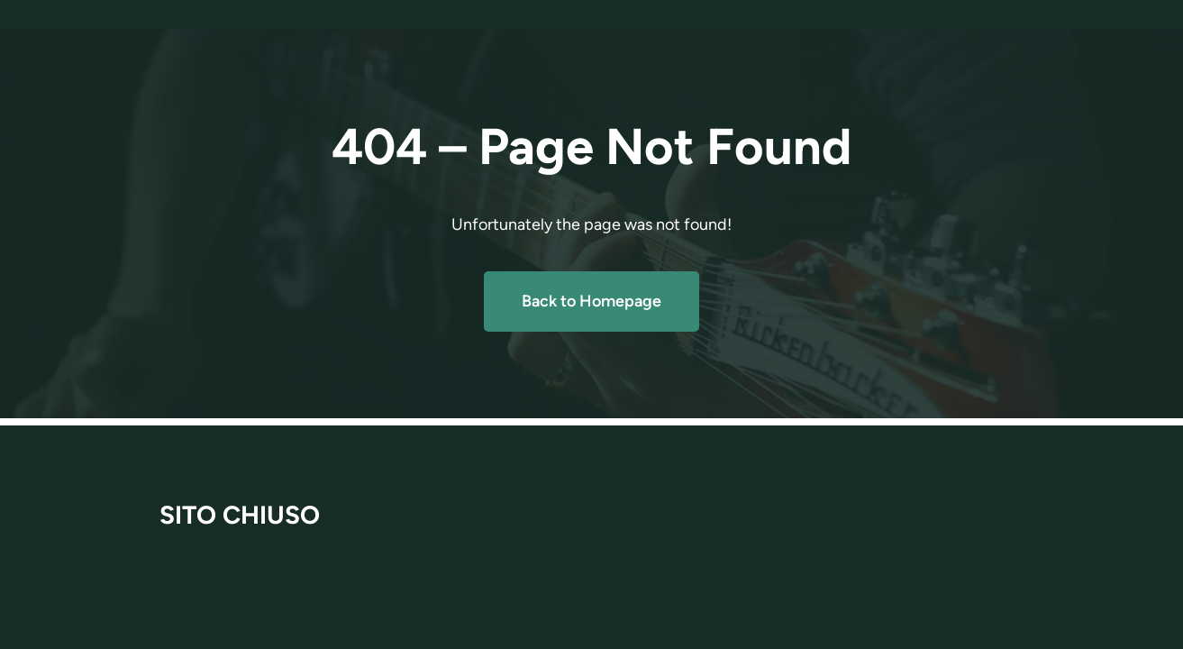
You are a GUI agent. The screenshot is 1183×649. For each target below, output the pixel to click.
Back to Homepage (591, 301)
